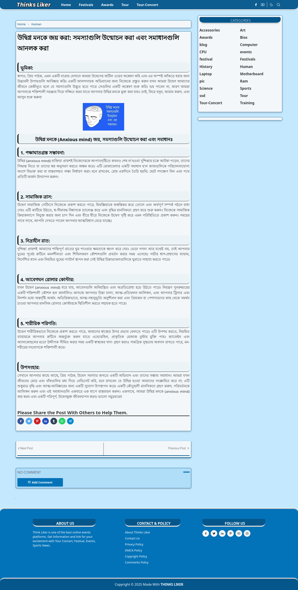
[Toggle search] (278, 4)
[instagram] (247, 533)
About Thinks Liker (137, 532)
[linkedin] (222, 533)
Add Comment (40, 482)
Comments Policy (136, 562)
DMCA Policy (133, 550)
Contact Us (132, 538)
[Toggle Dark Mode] (271, 4)
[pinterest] (230, 533)
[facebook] (255, 4)
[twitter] (214, 533)
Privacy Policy (134, 544)
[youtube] (262, 4)
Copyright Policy (136, 556)
